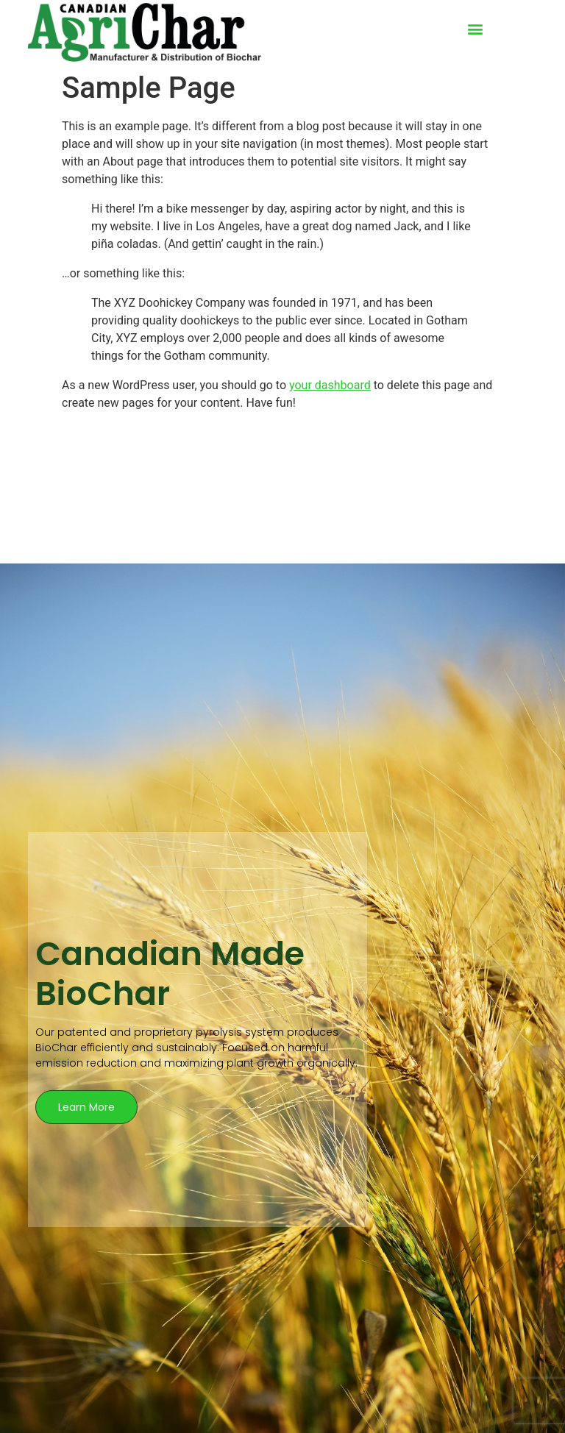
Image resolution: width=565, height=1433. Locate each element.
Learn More (86, 1107)
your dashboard (330, 385)
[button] (475, 29)
